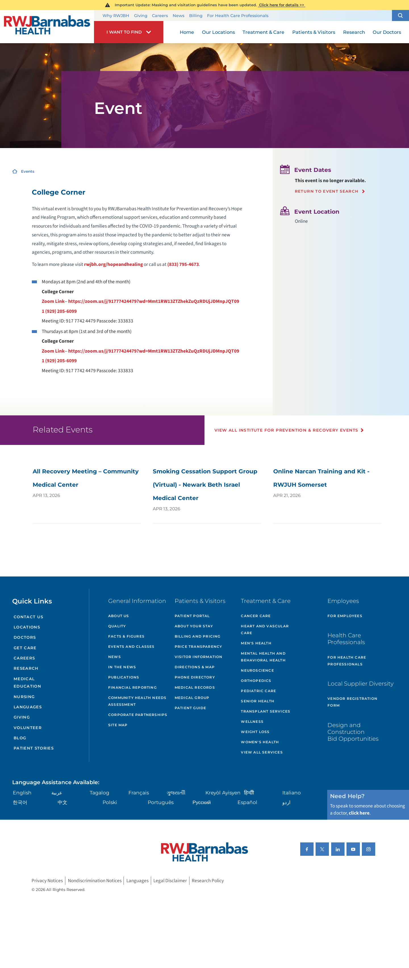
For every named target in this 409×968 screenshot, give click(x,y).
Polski (110, 802)
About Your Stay (194, 626)
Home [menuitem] (187, 32)
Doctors (25, 637)
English (22, 793)
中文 (62, 802)
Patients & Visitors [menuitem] (313, 32)
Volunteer (28, 727)
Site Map (118, 725)
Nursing (24, 696)
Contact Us (28, 617)
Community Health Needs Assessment (137, 701)
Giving (140, 15)
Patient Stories (34, 748)
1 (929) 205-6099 (59, 311)
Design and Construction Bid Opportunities (353, 731)
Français (138, 793)
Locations (27, 627)
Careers (160, 15)
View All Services (262, 752)
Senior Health (257, 701)
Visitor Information (199, 657)
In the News (122, 667)
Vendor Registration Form (352, 701)
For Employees (344, 616)
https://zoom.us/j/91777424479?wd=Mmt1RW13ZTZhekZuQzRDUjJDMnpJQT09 (153, 301)
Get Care (25, 648)
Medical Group (192, 698)
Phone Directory (195, 677)
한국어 (20, 802)
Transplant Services (265, 711)
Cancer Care (256, 616)
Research (26, 668)
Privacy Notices (47, 880)
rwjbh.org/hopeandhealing (113, 264)
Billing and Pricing (198, 636)
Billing (196, 15)
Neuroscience (257, 670)
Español (247, 802)
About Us (118, 616)
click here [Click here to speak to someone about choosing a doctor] (359, 813)
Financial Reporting (132, 687)
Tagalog (99, 793)
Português (161, 802)
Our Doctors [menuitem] (387, 32)
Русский (202, 802)
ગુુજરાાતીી (176, 793)
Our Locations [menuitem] (218, 32)
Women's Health (260, 742)
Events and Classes (131, 646)
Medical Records (195, 687)
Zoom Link (53, 301)
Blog (20, 738)
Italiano (291, 793)
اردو (286, 802)
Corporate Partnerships (137, 715)
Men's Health (256, 643)
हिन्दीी (249, 793)
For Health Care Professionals (237, 15)
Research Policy (208, 880)
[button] (400, 15)
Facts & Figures (126, 636)
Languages (28, 707)
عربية (56, 793)
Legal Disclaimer (170, 880)
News (178, 15)
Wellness (252, 721)
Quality (117, 626)
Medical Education (27, 682)
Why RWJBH (116, 15)
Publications (123, 677)
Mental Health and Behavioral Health (263, 656)
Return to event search (327, 191)
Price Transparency (198, 646)
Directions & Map (195, 667)
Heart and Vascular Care (265, 629)
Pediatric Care (258, 691)
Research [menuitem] (354, 32)
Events (27, 171)
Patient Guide (190, 708)
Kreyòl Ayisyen (223, 793)
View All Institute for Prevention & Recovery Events (286, 430)
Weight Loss (255, 732)
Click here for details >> (281, 5)
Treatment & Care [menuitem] (263, 32)
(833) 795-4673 (183, 264)
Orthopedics (256, 680)
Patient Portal (192, 616)
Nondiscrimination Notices (95, 880)
